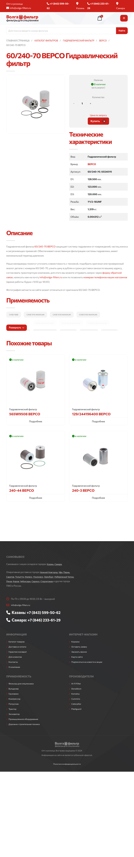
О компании (15, 666)
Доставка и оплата (18, 646)
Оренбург (52, 576)
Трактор (13, 708)
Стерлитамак (57, 581)
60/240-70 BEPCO (45, 246)
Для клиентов (16, 656)
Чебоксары (34, 581)
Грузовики (14, 693)
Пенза (17, 581)
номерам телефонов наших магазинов (105, 277)
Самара (120, 6)
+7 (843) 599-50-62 (45, 612)
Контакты (13, 661)
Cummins (76, 698)
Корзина (75, 641)
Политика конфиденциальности (67, 763)
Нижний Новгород (49, 572)
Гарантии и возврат (18, 651)
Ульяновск (40, 576)
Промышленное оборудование (24, 718)
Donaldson (76, 688)
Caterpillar (76, 703)
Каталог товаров (17, 641)
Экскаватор (15, 713)
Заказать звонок (79, 651)
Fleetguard (76, 708)
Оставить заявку (79, 646)
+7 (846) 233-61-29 (45, 619)
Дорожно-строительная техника (25, 723)
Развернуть (16, 327)
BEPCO (92, 164)
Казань (80, 6)
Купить (98, 121)
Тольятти (20, 576)
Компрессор (15, 698)
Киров (24, 581)
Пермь (68, 572)
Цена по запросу (98, 115)
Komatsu (75, 693)
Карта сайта (77, 656)
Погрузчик (14, 703)
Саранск (45, 581)
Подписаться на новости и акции (88, 661)
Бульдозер (14, 688)
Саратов (10, 576)
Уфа (62, 572)
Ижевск (30, 576)
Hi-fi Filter (76, 683)
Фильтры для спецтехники (22, 683)
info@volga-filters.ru (18, 7)
